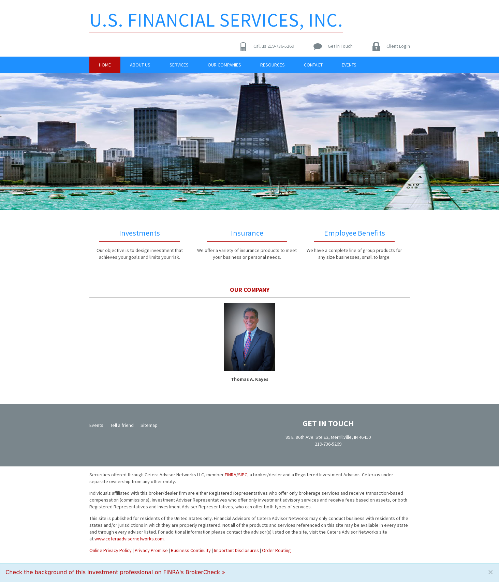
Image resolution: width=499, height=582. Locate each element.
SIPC (242, 475)
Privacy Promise (151, 550)
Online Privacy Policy (110, 550)
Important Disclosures (236, 550)
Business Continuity (191, 550)
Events (349, 65)
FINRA (230, 475)
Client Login (398, 46)
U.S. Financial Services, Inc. (216, 20)
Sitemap (149, 425)
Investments (139, 233)
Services (179, 65)
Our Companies (224, 65)
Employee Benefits (354, 233)
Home (105, 65)
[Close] (490, 572)
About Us (140, 65)
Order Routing (276, 550)
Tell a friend (122, 425)
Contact (313, 65)
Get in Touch (340, 46)
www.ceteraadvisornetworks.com (129, 539)
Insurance (247, 233)
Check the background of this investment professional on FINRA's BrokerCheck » (115, 572)
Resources (272, 65)
